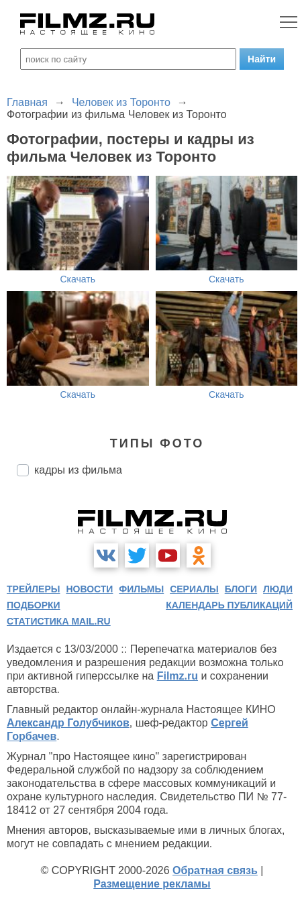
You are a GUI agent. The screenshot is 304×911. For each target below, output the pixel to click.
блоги (241, 589)
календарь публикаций (229, 605)
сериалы (194, 589)
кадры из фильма (78, 470)
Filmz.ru (177, 676)
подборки (33, 605)
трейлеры (33, 589)
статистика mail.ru (59, 621)
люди (278, 589)
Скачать (78, 279)
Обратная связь (215, 870)
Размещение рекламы (152, 884)
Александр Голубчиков (68, 723)
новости (89, 589)
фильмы (141, 589)
